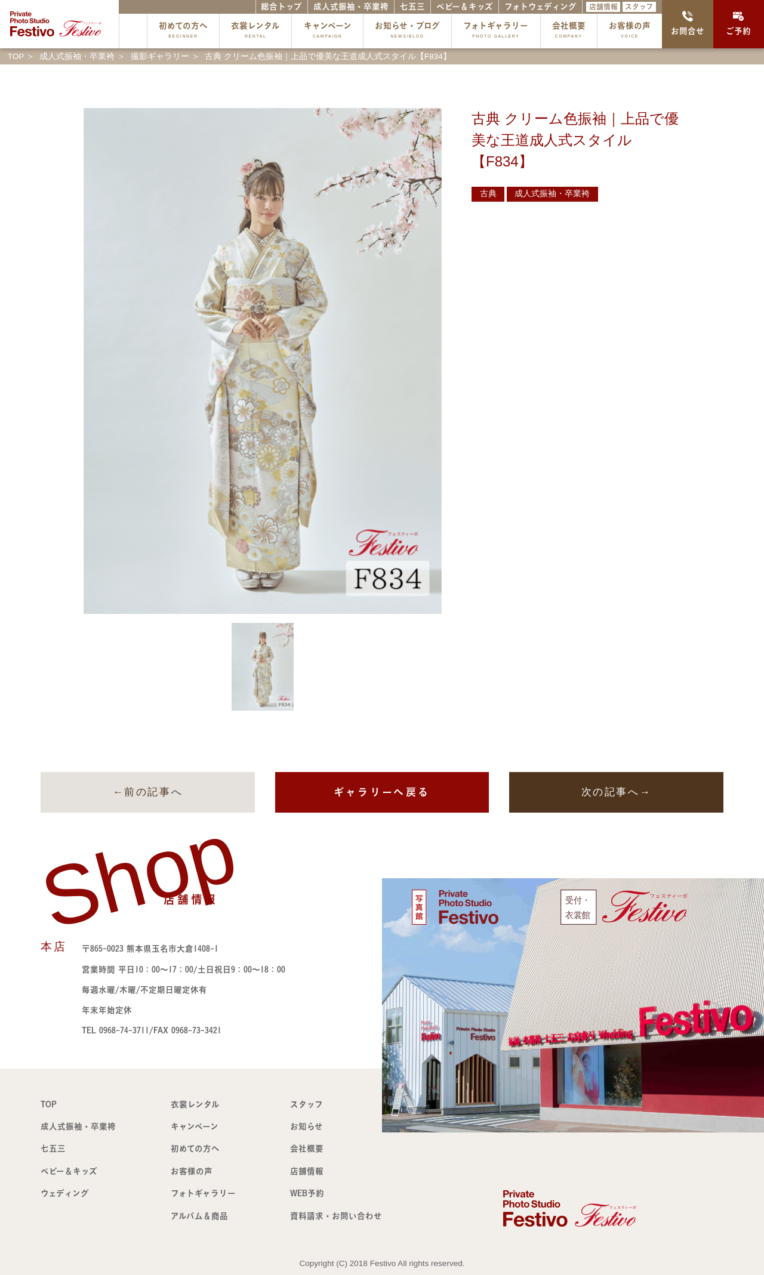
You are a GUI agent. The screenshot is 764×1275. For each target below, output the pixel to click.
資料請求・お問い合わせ (336, 1216)
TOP (49, 1104)
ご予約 (738, 23)
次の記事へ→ (616, 792)
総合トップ (281, 6)
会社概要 (569, 31)
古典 (488, 193)
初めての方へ (183, 31)
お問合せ (687, 23)
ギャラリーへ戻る (382, 792)
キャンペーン (328, 31)
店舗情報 (603, 6)
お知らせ (306, 1126)
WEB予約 (307, 1193)
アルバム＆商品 (199, 1216)
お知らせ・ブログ (407, 31)
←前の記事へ (148, 792)
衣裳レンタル (255, 31)
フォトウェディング (540, 6)
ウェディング (65, 1193)
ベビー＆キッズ (464, 6)
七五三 (412, 6)
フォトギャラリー (495, 31)
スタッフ (639, 6)
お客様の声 (630, 31)
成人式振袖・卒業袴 (351, 6)
